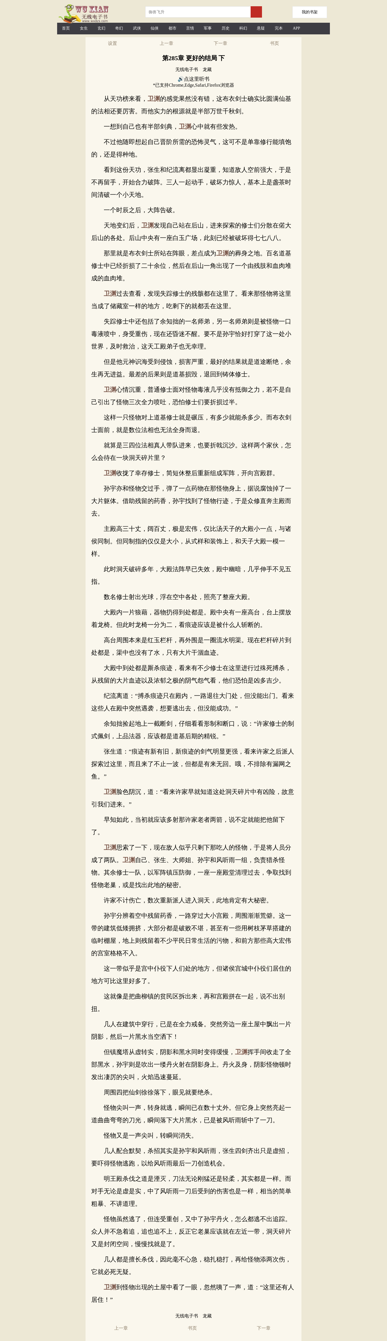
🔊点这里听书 (193, 79)
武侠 (137, 28)
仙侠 (155, 28)
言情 (190, 28)
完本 (279, 28)
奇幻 (119, 28)
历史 (226, 28)
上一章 (166, 43)
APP (296, 28)
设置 (112, 43)
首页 (66, 28)
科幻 (243, 28)
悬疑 (261, 28)
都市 (172, 28)
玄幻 (101, 28)
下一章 (220, 43)
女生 (84, 28)
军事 (208, 28)
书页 (274, 43)
